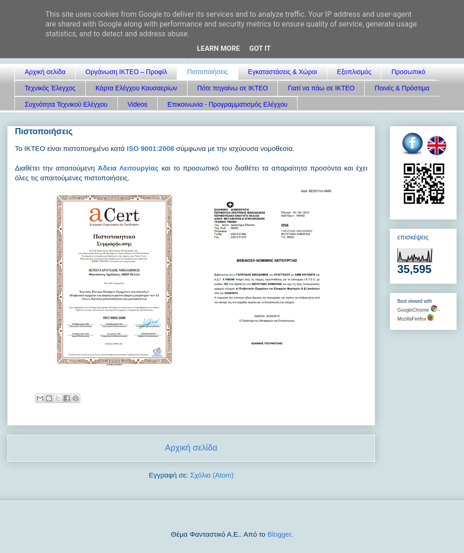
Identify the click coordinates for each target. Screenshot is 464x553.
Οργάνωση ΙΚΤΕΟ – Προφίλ (126, 71)
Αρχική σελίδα (45, 71)
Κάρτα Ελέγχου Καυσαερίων (136, 88)
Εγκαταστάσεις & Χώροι (282, 71)
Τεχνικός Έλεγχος (50, 88)
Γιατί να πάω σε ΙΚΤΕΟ (321, 88)
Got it (259, 48)
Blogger (279, 534)
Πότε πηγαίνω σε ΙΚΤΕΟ (232, 88)
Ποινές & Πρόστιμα (401, 88)
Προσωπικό (408, 71)
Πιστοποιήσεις (207, 71)
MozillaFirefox (415, 318)
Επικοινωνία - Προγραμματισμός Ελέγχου (227, 104)
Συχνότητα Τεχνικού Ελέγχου (66, 104)
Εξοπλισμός (354, 71)
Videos (138, 104)
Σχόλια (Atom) (212, 475)
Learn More (218, 48)
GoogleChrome (417, 310)
